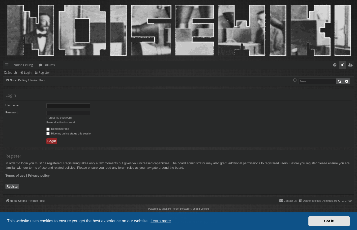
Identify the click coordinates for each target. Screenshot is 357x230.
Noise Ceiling (23, 65)
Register (44, 72)
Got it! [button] (329, 221)
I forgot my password (59, 117)
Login (27, 72)
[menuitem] (335, 65)
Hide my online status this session (69, 133)
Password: (12, 112)
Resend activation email (60, 122)
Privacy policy (39, 175)
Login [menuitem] (343, 66)
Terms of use (15, 175)
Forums (49, 65)
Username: (12, 105)
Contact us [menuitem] (288, 200)
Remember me (57, 128)
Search (12, 72)
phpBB (165, 208)
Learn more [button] (160, 221)
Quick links (8, 66)
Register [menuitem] (351, 66)
